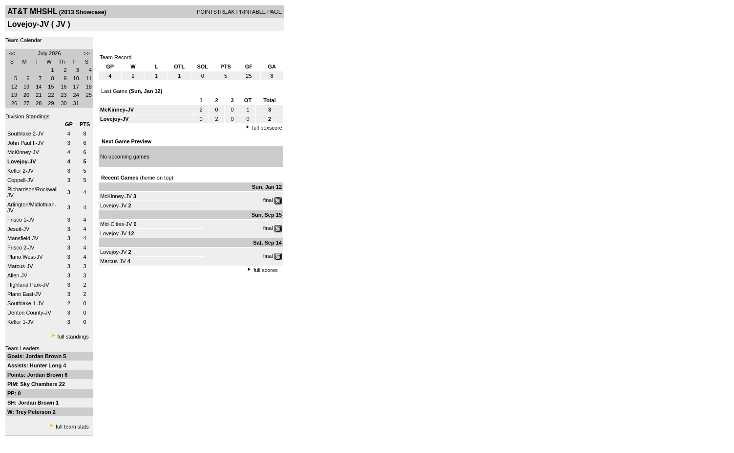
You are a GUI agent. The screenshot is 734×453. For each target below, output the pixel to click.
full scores (265, 270)
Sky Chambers (39, 384)
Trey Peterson (34, 412)
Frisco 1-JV (21, 220)
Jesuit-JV (18, 229)
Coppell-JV (20, 180)
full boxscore (267, 128)
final (268, 200)
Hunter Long (46, 365)
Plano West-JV (25, 257)
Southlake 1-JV (25, 303)
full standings (73, 337)
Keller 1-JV (20, 322)
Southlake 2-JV (25, 133)
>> (87, 53)
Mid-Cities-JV (116, 224)
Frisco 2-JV (21, 247)
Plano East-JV (24, 294)
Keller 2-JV (20, 171)
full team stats (72, 427)
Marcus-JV (20, 266)
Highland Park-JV (28, 285)
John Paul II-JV (25, 143)
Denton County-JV (29, 313)
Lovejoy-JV (113, 205)
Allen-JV (17, 275)
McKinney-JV (23, 152)
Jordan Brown (44, 356)
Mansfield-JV (23, 238)
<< (12, 53)
